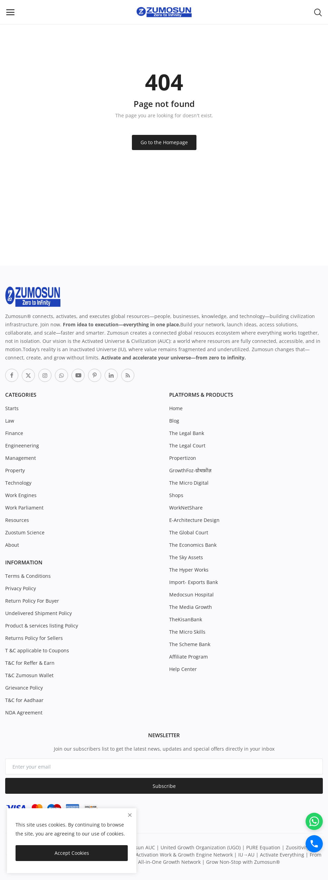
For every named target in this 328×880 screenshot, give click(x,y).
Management (20, 458)
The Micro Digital (189, 482)
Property (15, 470)
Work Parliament (24, 507)
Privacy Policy (20, 588)
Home (176, 408)
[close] (130, 815)
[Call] (314, 843)
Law (9, 420)
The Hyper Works (189, 569)
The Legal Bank (186, 433)
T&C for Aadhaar (24, 700)
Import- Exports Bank (193, 582)
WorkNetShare (186, 507)
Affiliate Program (188, 656)
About (12, 545)
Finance (14, 433)
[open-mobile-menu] (10, 12)
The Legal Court (187, 445)
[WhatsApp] (314, 821)
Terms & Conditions (28, 576)
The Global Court (188, 532)
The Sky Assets (186, 557)
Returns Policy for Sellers (34, 638)
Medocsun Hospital (191, 594)
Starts (12, 408)
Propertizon (182, 458)
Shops (176, 495)
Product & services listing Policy (41, 625)
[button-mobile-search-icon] (318, 12)
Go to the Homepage (164, 142)
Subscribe (164, 786)
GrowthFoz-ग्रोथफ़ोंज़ (190, 470)
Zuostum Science (25, 532)
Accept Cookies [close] (72, 853)
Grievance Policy (24, 687)
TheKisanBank (185, 619)
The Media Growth (190, 607)
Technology (18, 482)
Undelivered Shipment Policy (38, 613)
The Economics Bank (192, 545)
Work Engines (21, 495)
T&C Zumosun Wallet (29, 675)
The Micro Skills (187, 632)
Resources (17, 520)
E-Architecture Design (194, 520)
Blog (174, 420)
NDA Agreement (23, 712)
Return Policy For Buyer (32, 600)
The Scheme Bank (189, 644)
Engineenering (22, 445)
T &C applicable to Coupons (37, 650)
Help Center (183, 669)
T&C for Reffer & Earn (30, 663)
